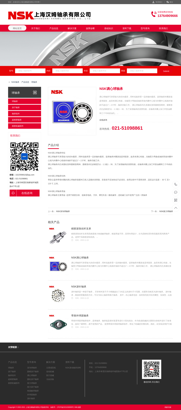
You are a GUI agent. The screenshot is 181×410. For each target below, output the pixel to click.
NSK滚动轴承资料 (73, 368)
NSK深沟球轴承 (63, 211)
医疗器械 (50, 375)
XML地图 (77, 407)
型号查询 (145, 28)
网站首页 (17, 28)
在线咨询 (21, 193)
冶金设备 (50, 379)
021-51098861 (175, 184)
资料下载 (126, 28)
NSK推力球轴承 (166, 211)
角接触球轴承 (33, 391)
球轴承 (34, 82)
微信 (169, 2)
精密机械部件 (17, 126)
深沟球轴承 (32, 368)
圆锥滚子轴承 (33, 371)
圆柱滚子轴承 (33, 379)
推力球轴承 (32, 383)
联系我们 (159, 2)
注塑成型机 (51, 368)
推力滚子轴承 (33, 387)
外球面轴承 (32, 395)
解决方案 (72, 28)
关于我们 (35, 28)
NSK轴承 (15, 82)
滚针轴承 (31, 398)
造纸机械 (50, 371)
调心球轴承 (32, 375)
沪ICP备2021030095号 (65, 407)
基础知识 (108, 28)
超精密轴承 (17, 120)
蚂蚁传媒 (168, 407)
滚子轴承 (16, 107)
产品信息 (53, 28)
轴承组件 (16, 114)
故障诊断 (90, 28)
